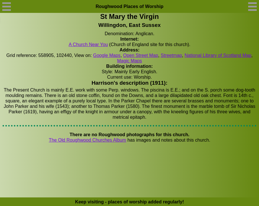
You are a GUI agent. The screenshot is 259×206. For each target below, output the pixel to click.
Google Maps (106, 55)
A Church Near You (88, 44)
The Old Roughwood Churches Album (87, 139)
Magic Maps (129, 60)
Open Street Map (140, 55)
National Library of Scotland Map (218, 55)
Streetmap (171, 55)
